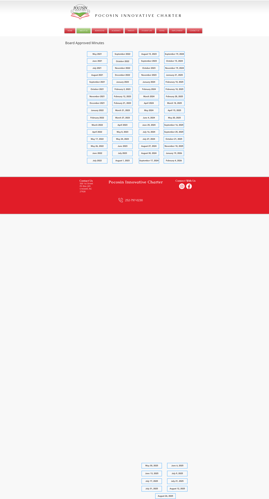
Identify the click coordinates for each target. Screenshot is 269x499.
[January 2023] (122, 82)
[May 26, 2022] (97, 146)
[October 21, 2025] (174, 139)
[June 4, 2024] (149, 118)
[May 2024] (149, 110)
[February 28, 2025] (174, 96)
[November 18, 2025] (174, 146)
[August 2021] (97, 75)
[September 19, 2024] (174, 54)
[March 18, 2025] (174, 103)
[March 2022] (97, 125)
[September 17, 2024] (149, 161)
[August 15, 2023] (149, 54)
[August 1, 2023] (122, 161)
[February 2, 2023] (122, 89)
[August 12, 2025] (177, 489)
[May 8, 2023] (122, 132)
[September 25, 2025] (174, 132)
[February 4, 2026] (174, 161)
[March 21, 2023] (122, 110)
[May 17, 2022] (97, 139)
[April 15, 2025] (174, 110)
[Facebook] (189, 186)
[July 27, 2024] (149, 139)
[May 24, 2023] (122, 139)
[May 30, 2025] (151, 466)
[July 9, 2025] (177, 473)
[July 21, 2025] (177, 481)
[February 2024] (149, 89)
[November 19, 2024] (174, 68)
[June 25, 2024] (149, 125)
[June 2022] (97, 153)
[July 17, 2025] (151, 481)
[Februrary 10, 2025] (174, 82)
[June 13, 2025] (151, 473)
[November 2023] (149, 75)
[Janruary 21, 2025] (174, 75)
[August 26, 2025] (165, 496)
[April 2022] (97, 132)
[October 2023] (149, 68)
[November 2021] (97, 96)
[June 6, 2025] (177, 466)
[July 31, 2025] (151, 489)
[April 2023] (122, 125)
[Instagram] (182, 186)
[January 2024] (149, 82)
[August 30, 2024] (149, 153)
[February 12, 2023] (122, 96)
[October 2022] (122, 61)
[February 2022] (97, 118)
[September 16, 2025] (174, 125)
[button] (97, 161)
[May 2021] (97, 54)
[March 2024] (149, 96)
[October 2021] (97, 89)
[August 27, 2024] (149, 146)
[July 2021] (97, 68)
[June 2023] (122, 146)
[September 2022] (122, 54)
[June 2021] (97, 61)
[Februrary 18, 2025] (174, 89)
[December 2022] (122, 75)
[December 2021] (97, 103)
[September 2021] (97, 82)
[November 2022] (122, 68)
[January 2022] (97, 110)
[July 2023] (122, 153)
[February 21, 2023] (122, 103)
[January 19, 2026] (174, 153)
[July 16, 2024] (149, 132)
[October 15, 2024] (174, 61)
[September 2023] (149, 61)
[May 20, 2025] (174, 118)
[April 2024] (149, 103)
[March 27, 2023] (122, 118)
